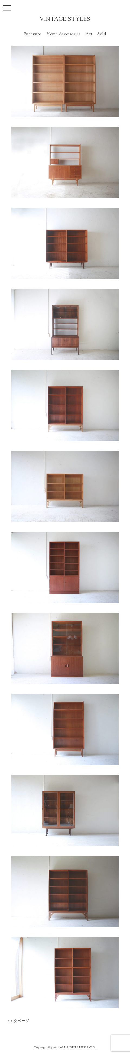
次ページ (22, 1021)
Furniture (32, 34)
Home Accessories (63, 34)
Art (89, 34)
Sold (102, 34)
